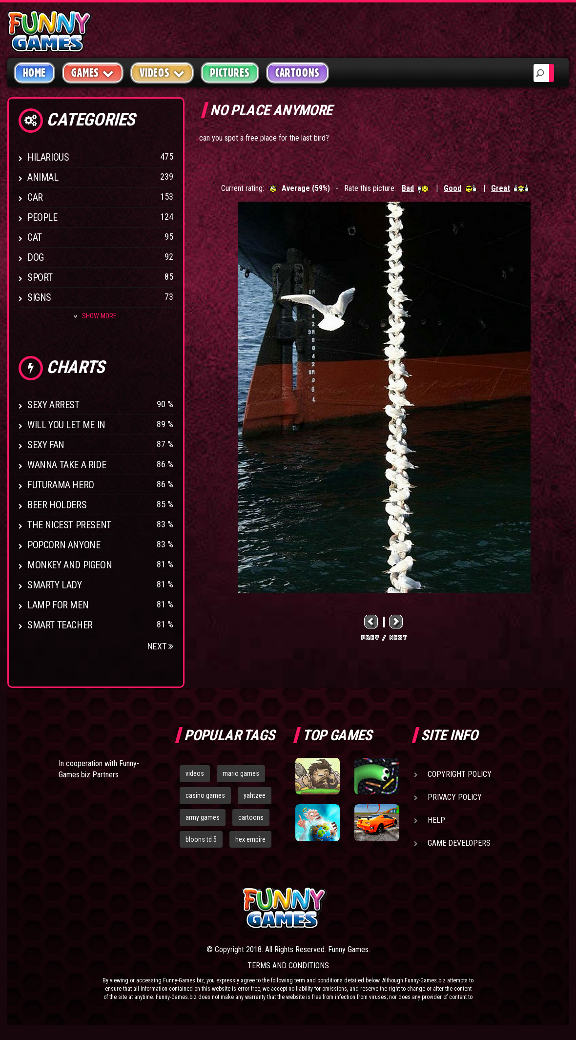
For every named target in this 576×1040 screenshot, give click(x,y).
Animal (43, 177)
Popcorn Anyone (63, 545)
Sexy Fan (45, 445)
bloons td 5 (201, 839)
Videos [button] (162, 72)
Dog (35, 257)
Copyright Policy (460, 774)
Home (34, 73)
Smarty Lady (54, 585)
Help (436, 820)
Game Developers (459, 843)
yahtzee (255, 795)
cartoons (251, 817)
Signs (39, 297)
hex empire (250, 839)
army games (202, 817)
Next (160, 646)
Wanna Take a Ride (66, 465)
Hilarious (48, 157)
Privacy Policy (455, 797)
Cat (34, 237)
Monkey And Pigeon (69, 565)
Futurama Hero (60, 485)
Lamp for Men (57, 605)
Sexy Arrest (53, 405)
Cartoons (297, 73)
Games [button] (92, 72)
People (42, 217)
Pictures (229, 73)
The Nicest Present (69, 525)
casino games (205, 795)
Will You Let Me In (66, 425)
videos (194, 773)
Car (35, 197)
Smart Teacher (60, 625)
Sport (40, 277)
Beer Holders (56, 505)
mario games (241, 773)
